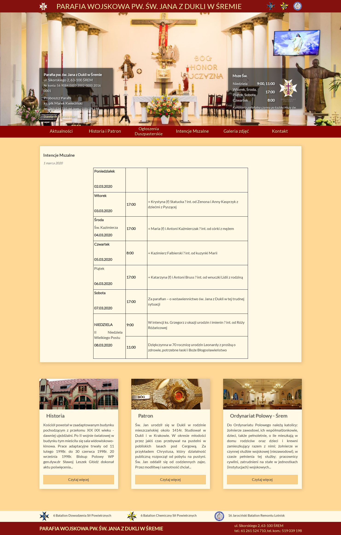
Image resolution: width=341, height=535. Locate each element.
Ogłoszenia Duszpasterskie (149, 131)
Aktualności (61, 131)
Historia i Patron (105, 131)
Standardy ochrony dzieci (60, 116)
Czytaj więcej (78, 479)
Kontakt (280, 131)
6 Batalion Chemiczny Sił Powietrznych (169, 515)
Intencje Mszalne (192, 131)
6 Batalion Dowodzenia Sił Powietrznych (82, 515)
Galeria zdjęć (236, 131)
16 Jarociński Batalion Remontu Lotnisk (256, 515)
